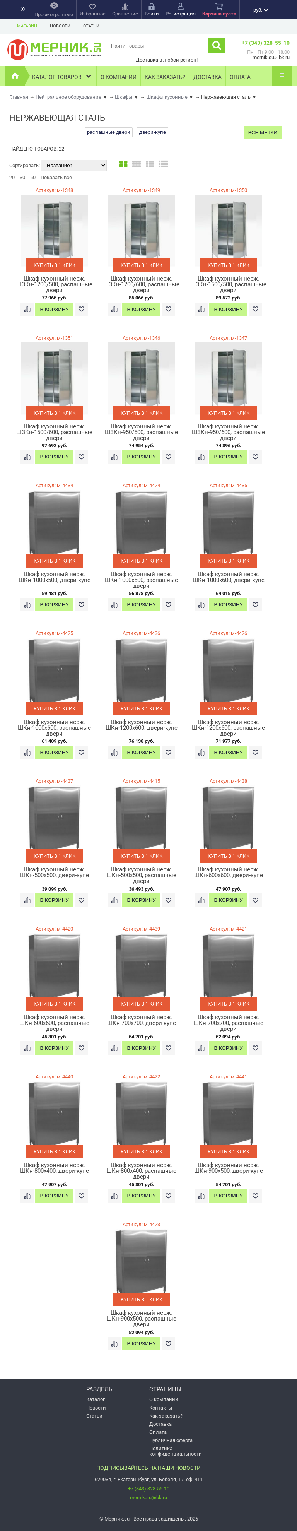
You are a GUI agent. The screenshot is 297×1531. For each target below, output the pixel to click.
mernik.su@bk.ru (148, 1497)
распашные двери (108, 132)
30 (22, 177)
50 (33, 177)
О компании (119, 77)
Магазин (27, 26)
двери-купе (152, 132)
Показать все (56, 177)
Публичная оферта (171, 1440)
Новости (60, 26)
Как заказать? (165, 77)
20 (12, 177)
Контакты (160, 1408)
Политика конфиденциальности (175, 1450)
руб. (260, 10)
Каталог (95, 1399)
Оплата (240, 77)
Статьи (91, 26)
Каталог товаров (62, 76)
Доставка (207, 77)
